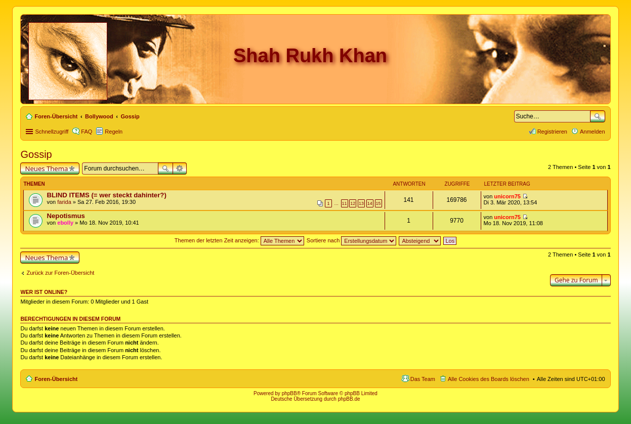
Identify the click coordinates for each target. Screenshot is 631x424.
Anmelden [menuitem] (592, 132)
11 (344, 203)
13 (361, 203)
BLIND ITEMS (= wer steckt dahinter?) (106, 195)
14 (369, 203)
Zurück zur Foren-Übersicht (60, 273)
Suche (597, 116)
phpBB (289, 393)
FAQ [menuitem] (86, 132)
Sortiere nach (351, 240)
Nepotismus (66, 216)
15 (378, 203)
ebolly (65, 223)
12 (352, 203)
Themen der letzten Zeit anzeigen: (239, 240)
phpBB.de (349, 399)
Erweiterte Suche (180, 168)
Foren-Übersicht (55, 379)
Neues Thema (46, 168)
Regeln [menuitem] (113, 132)
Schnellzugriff (51, 132)
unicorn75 (507, 196)
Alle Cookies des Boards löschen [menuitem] (488, 379)
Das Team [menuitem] (422, 379)
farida (64, 202)
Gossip (36, 154)
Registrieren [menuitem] (552, 132)
